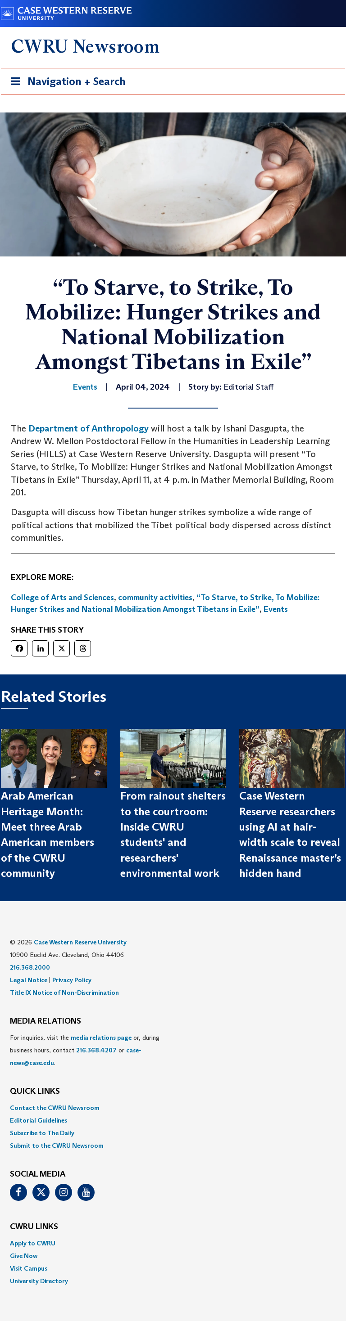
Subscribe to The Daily (42, 1133)
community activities (155, 597)
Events (276, 609)
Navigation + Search (65, 83)
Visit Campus (28, 1268)
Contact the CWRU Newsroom (55, 1108)
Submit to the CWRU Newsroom (57, 1145)
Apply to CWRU (32, 1243)
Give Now (23, 1256)
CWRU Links (34, 1226)
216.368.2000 (30, 967)
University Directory (39, 1281)
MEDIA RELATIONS (45, 1021)
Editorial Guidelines (38, 1120)
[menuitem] (173, 1107)
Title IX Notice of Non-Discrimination (64, 993)
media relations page (101, 1037)
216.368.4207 (96, 1050)
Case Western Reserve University (80, 942)
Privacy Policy (71, 980)
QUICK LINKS (35, 1091)
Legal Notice (28, 980)
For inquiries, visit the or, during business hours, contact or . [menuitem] (84, 1050)
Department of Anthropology (88, 428)
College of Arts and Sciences (62, 597)
